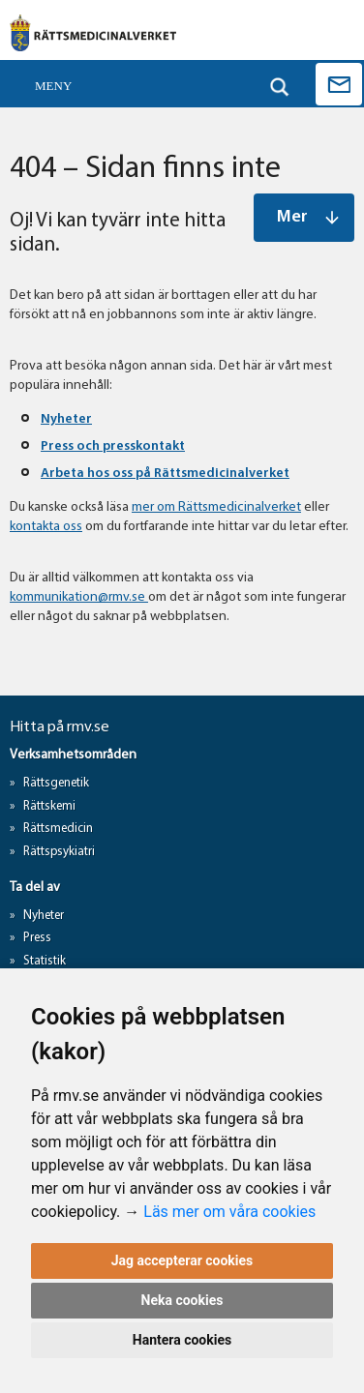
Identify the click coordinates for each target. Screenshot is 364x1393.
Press (37, 938)
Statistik (44, 961)
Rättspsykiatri (59, 851)
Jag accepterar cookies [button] (182, 1260)
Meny (53, 85)
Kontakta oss (339, 84)
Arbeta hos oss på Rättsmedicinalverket (165, 473)
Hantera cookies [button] (182, 1340)
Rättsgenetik (56, 783)
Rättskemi (49, 806)
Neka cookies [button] (182, 1300)
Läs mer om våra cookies (229, 1211)
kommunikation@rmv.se (79, 597)
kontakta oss (46, 526)
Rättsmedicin (58, 828)
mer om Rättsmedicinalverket (216, 507)
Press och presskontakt (113, 446)
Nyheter (66, 419)
